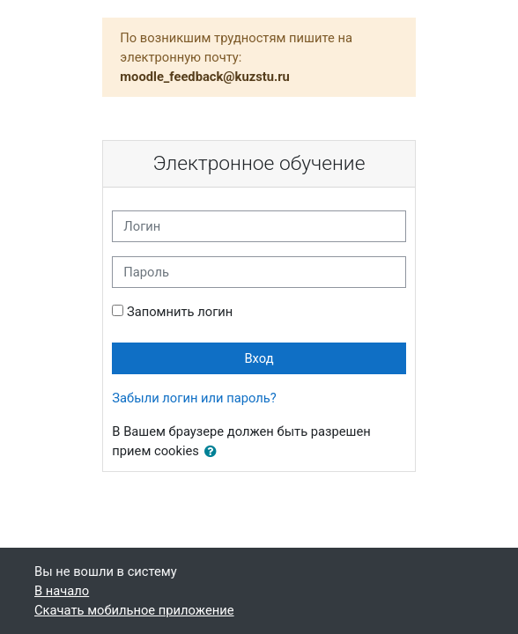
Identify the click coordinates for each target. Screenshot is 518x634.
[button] (214, 451)
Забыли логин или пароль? (194, 398)
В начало (61, 591)
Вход (258, 358)
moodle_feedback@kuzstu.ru (205, 77)
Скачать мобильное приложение (134, 610)
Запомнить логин (180, 312)
